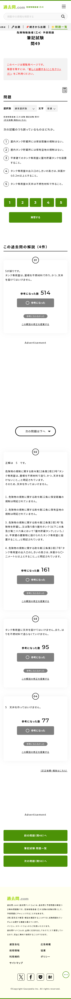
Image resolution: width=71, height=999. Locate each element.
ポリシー (45, 956)
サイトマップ (16, 962)
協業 (43, 950)
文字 (41, 108)
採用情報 (15, 950)
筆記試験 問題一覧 (35, 848)
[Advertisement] (35, 380)
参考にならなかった (35, 316)
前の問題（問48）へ (35, 835)
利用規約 (15, 956)
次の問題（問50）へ (35, 861)
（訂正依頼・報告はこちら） (15, 120)
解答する (35, 217)
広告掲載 (46, 944)
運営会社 (15, 944)
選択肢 (7, 108)
